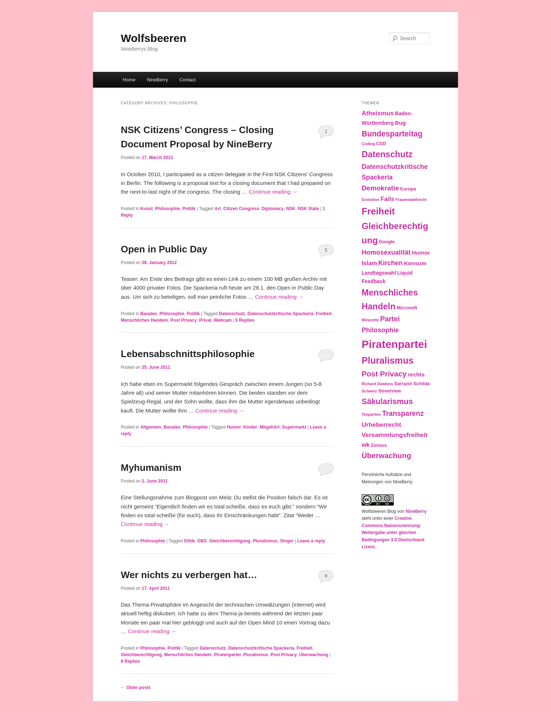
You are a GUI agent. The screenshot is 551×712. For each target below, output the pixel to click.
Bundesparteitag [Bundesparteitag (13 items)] (392, 133)
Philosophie (167, 208)
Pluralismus (265, 540)
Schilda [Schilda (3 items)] (421, 383)
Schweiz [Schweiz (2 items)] (369, 391)
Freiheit (324, 313)
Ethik (189, 540)
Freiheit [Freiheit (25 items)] (378, 211)
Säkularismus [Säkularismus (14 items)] (387, 401)
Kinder (250, 427)
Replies (245, 320)
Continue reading (273, 192)
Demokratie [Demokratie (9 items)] (380, 188)
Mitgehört (269, 427)
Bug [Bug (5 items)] (400, 123)
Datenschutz (232, 313)
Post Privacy (183, 320)
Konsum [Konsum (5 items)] (415, 263)
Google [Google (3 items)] (387, 241)
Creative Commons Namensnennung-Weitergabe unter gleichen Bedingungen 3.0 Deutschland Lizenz (393, 532)
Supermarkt (294, 427)
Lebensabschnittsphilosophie (188, 353)
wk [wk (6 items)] (366, 444)
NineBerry (157, 79)
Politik (189, 208)
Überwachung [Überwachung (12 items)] (386, 455)
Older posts (136, 687)
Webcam (223, 320)
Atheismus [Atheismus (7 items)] (378, 113)
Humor (234, 427)
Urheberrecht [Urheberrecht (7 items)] (381, 424)
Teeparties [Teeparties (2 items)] (371, 414)
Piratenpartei (227, 654)
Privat (205, 320)
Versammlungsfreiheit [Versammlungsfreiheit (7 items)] (394, 434)
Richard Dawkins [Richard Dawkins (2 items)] (377, 384)
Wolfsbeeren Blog (379, 511)
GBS (202, 540)
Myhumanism (151, 467)
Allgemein (150, 427)
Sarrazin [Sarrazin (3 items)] (403, 383)
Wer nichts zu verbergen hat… (189, 574)
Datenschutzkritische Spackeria (280, 313)
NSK (290, 208)
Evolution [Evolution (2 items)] (370, 199)
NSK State (308, 208)
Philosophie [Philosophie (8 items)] (380, 330)
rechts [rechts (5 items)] (416, 374)
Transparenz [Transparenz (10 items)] (403, 413)
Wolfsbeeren (153, 38)
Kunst (146, 208)
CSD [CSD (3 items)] (381, 143)
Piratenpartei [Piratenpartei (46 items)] (394, 344)
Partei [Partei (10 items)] (390, 319)
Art (218, 208)
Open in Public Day (164, 249)
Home (129, 79)
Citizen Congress (241, 208)
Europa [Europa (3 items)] (408, 188)
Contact (188, 79)
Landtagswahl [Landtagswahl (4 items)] (379, 273)
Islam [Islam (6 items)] (369, 263)
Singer (286, 540)
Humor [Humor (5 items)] (421, 252)
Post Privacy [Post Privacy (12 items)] (384, 373)
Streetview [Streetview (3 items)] (389, 391)
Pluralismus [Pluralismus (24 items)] (387, 360)
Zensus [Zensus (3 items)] (379, 445)
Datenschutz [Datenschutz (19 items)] (387, 154)
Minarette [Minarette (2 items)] (370, 320)
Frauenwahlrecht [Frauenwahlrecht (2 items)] (411, 199)
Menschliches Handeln (144, 320)
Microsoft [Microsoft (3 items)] (407, 307)
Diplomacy (273, 208)
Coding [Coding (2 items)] (368, 144)
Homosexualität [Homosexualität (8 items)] (386, 252)
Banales (148, 313)
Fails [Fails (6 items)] (387, 199)
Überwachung (313, 654)
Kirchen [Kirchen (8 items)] (390, 263)
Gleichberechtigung (229, 540)
